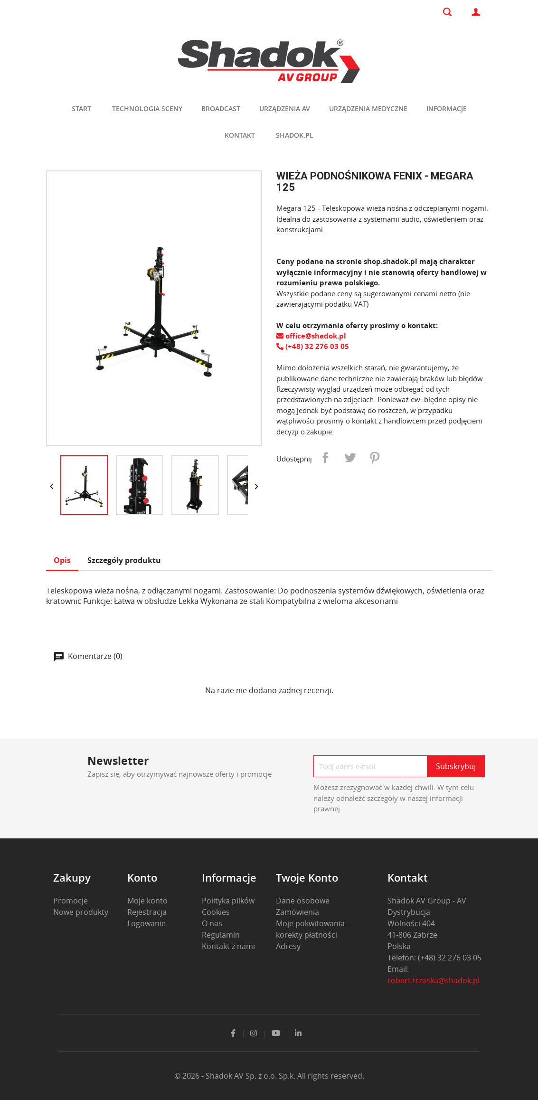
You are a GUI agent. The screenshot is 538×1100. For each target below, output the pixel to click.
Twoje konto (307, 877)
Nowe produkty (80, 912)
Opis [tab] (62, 560)
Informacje (446, 108)
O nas (212, 923)
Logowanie (146, 923)
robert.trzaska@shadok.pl (433, 980)
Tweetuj (349, 457)
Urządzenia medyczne (368, 108)
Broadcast (220, 108)
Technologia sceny (147, 108)
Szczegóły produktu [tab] (124, 560)
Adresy (288, 946)
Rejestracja (147, 912)
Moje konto (147, 900)
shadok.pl (294, 135)
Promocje (70, 900)
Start (81, 108)
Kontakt (240, 135)
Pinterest (374, 457)
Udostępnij (325, 457)
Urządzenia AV (284, 108)
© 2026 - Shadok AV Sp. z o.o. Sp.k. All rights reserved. (269, 1076)
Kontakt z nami (228, 946)
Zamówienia (297, 912)
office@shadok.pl (311, 335)
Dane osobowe (303, 900)
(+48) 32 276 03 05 (312, 346)
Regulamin (221, 935)
